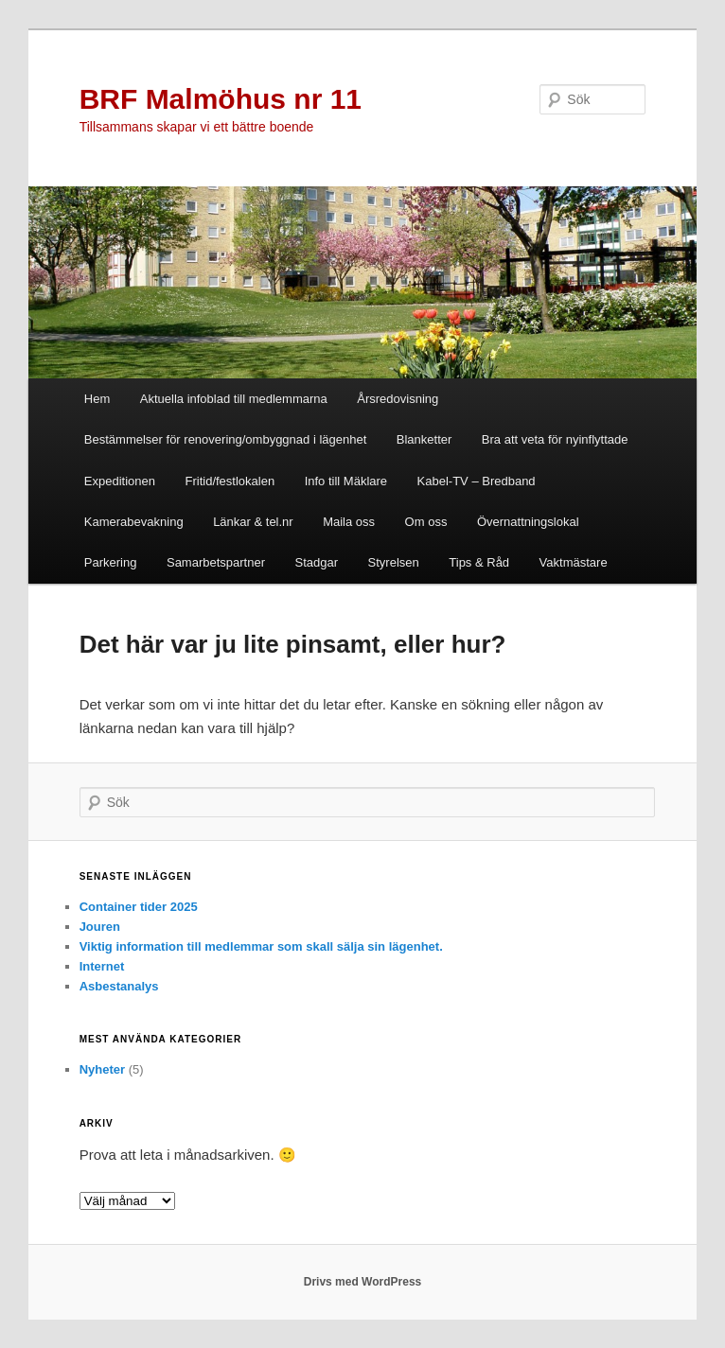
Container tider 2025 (139, 907)
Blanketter (424, 439)
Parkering (110, 562)
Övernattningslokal (528, 522)
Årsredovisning (397, 399)
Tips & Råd (479, 562)
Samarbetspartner (216, 562)
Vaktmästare (573, 562)
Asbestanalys (119, 986)
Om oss (426, 522)
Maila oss (349, 522)
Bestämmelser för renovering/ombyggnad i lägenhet (225, 439)
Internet (102, 966)
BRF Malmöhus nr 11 (221, 98)
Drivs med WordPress (363, 1281)
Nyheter (102, 1069)
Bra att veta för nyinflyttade (555, 439)
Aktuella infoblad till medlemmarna (233, 399)
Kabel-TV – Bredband (476, 481)
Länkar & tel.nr (253, 522)
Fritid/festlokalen (230, 481)
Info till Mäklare (346, 481)
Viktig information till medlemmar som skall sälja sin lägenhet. (261, 946)
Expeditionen (119, 481)
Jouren (100, 926)
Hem (97, 399)
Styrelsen (393, 562)
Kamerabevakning (134, 522)
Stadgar (317, 562)
